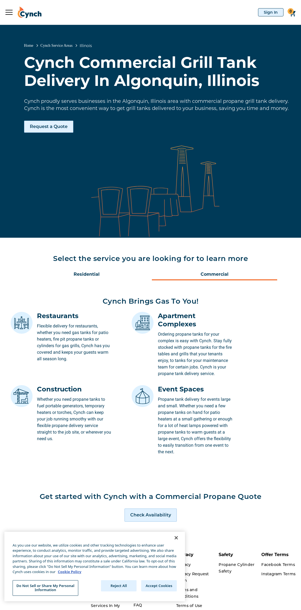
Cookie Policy (190, 587)
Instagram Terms (278, 546)
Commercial (214, 274)
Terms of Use (189, 577)
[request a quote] (151, 487)
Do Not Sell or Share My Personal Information (45, 587)
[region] (94, 566)
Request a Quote (49, 126)
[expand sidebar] (9, 12)
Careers (98, 602)
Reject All (119, 585)
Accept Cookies (159, 585)
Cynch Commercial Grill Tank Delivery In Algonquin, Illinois (141, 71)
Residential (87, 274)
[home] (27, 12)
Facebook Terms (278, 536)
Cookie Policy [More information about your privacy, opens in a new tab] (69, 571)
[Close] (176, 538)
